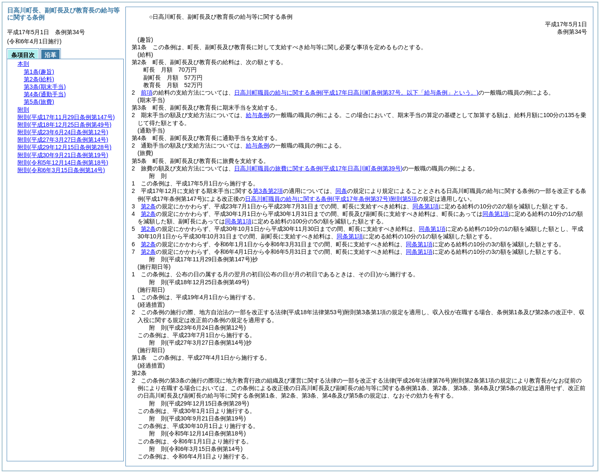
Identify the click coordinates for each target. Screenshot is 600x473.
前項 (146, 92)
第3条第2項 (268, 191)
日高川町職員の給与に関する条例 (356, 92)
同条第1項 (425, 206)
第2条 (148, 206)
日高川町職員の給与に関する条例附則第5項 (331, 198)
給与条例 (257, 115)
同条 (341, 191)
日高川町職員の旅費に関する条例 (318, 168)
